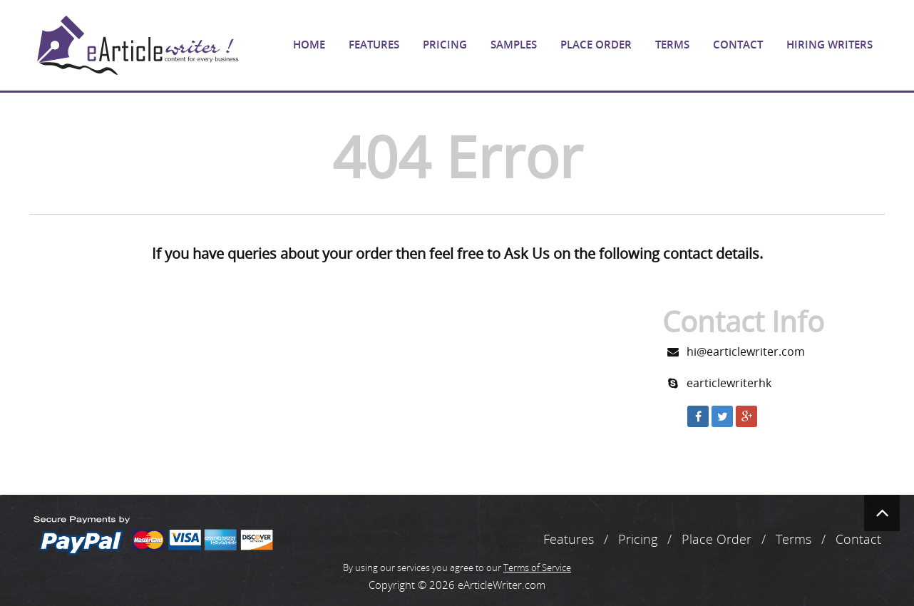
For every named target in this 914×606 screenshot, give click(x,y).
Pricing (445, 44)
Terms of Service (537, 567)
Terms (672, 44)
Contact (738, 44)
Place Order (596, 44)
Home (309, 44)
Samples (514, 44)
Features (374, 44)
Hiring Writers (829, 44)
